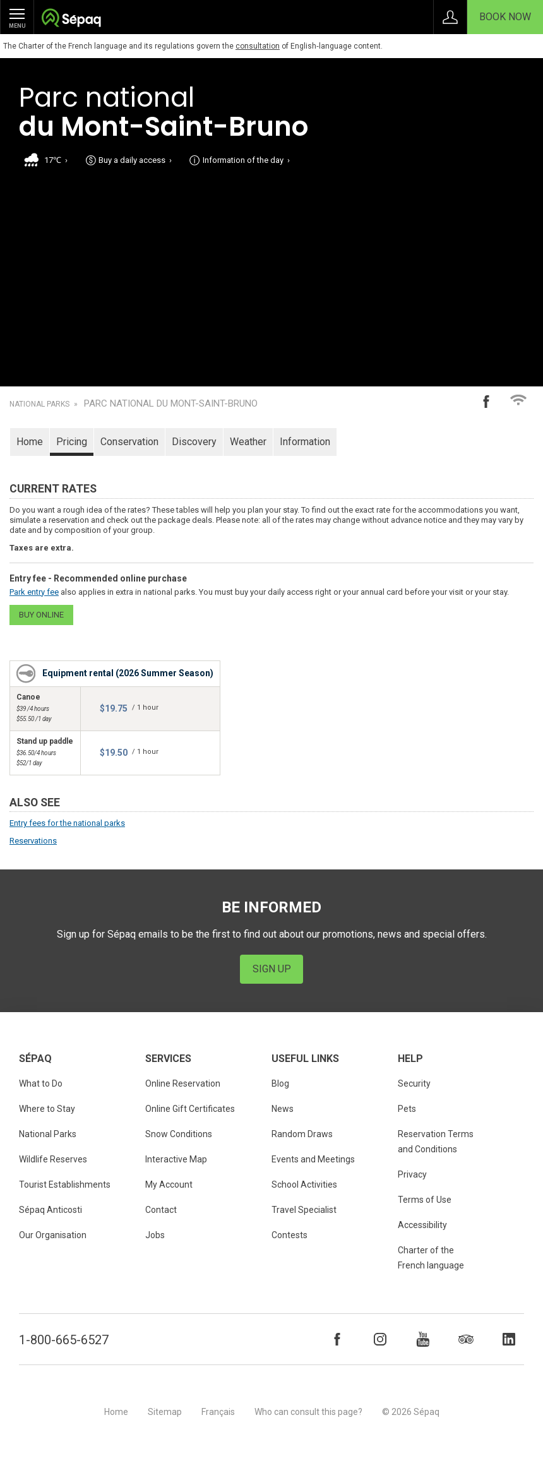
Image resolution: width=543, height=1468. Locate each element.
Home (29, 442)
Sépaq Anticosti (50, 1210)
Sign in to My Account (450, 17)
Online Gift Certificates (190, 1109)
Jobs (155, 1235)
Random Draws (302, 1134)
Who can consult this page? (308, 1412)
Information (305, 442)
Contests (289, 1235)
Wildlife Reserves (53, 1159)
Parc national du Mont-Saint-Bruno (171, 404)
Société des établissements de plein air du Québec (71, 19)
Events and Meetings (313, 1159)
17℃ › (56, 160)
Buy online (41, 614)
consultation (258, 46)
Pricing (71, 442)
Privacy (412, 1174)
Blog (280, 1083)
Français (218, 1412)
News (283, 1109)
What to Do (41, 1083)
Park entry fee (34, 592)
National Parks (39, 404)
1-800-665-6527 (64, 1339)
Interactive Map (176, 1159)
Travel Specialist (304, 1210)
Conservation (129, 442)
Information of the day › (246, 160)
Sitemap (165, 1412)
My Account (169, 1184)
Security (414, 1083)
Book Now (505, 17)
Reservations (33, 840)
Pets (407, 1109)
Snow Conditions (178, 1134)
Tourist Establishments (64, 1184)
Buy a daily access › (135, 160)
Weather (248, 442)
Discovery (194, 442)
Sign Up (272, 969)
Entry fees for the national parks (67, 823)
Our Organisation (53, 1235)
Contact (161, 1210)
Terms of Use (424, 1200)
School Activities (304, 1184)
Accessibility (422, 1225)
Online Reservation (182, 1083)
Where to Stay (47, 1109)
